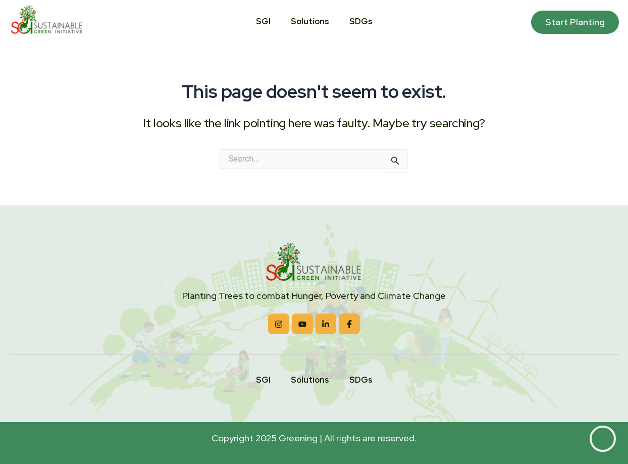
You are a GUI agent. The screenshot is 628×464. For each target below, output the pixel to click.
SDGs (361, 22)
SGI (263, 22)
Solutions (310, 22)
